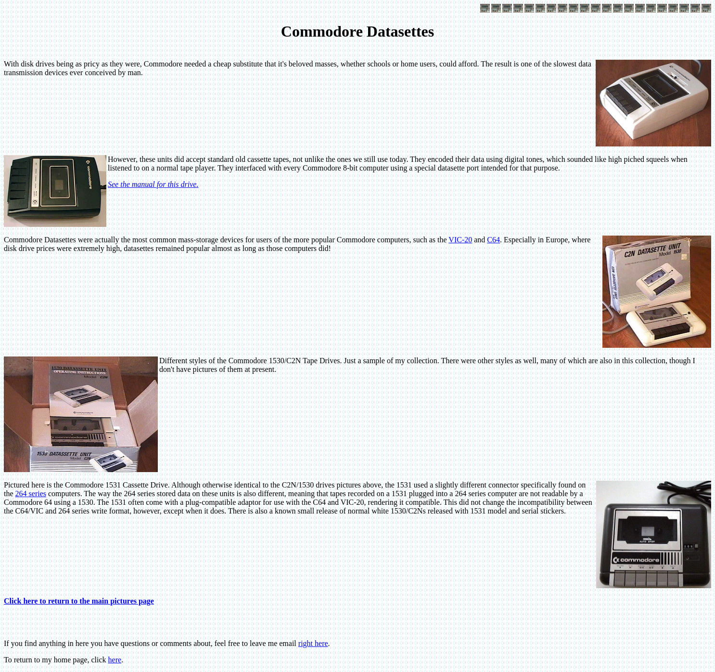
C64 (493, 240)
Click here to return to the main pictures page (79, 601)
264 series (30, 493)
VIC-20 (460, 240)
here (115, 660)
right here (313, 643)
